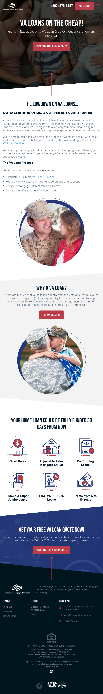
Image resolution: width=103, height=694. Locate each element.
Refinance (8, 611)
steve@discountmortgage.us (77, 615)
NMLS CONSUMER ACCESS (61, 646)
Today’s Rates (9, 616)
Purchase (7, 607)
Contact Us (36, 614)
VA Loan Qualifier (43, 177)
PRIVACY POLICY (36, 646)
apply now (84, 5)
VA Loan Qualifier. (14, 143)
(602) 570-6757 (62, 6)
